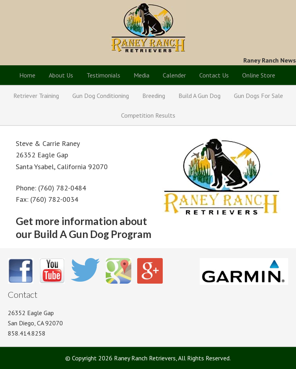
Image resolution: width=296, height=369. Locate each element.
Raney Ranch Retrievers (148, 27)
